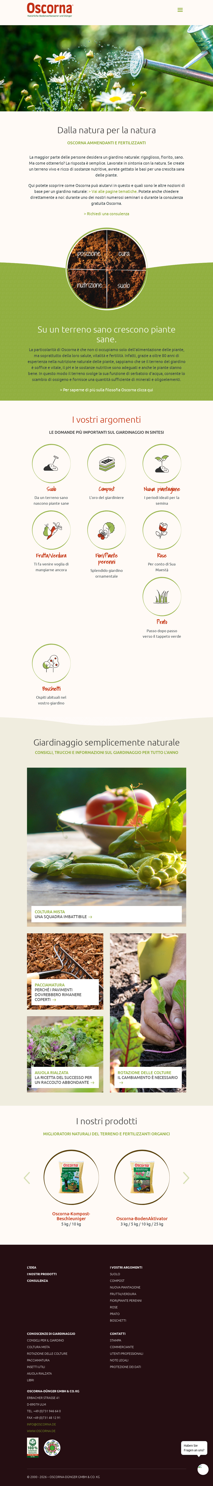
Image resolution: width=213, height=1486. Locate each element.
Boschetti (118, 1320)
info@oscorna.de (41, 1424)
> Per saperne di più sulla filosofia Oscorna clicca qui (106, 390)
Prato (115, 1314)
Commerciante (122, 1347)
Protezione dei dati (125, 1367)
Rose (114, 1307)
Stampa (115, 1340)
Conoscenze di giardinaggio (51, 1334)
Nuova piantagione (125, 1287)
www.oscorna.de (41, 1431)
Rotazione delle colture (47, 1353)
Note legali (119, 1360)
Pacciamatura (38, 1360)
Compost (117, 1280)
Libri (30, 1380)
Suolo (115, 1274)
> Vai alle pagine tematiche (112, 191)
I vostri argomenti (126, 1267)
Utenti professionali (126, 1353)
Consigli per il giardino (45, 1340)
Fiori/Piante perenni (126, 1300)
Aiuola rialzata (39, 1373)
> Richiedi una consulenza (106, 213)
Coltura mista (38, 1347)
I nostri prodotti (42, 1274)
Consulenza (37, 1280)
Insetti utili (36, 1367)
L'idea (31, 1267)
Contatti (117, 1334)
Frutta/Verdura (123, 1294)
